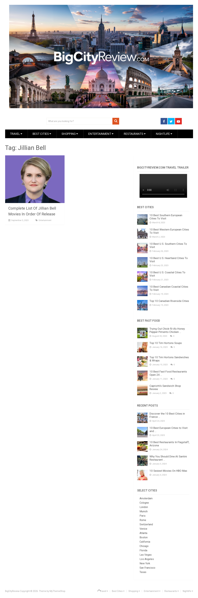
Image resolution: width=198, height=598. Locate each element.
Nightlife (164, 133)
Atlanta (143, 533)
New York (145, 563)
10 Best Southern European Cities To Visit (166, 217)
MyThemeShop (57, 591)
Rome (143, 520)
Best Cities (42, 133)
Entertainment (100, 133)
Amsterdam (146, 498)
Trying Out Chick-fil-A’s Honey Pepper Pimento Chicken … (167, 330)
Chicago (144, 546)
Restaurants (134, 133)
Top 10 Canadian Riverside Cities (169, 301)
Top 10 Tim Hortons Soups (166, 343)
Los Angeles (147, 559)
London (144, 507)
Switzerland (146, 524)
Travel (16, 133)
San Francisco (147, 567)
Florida (143, 550)
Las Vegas (146, 554)
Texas (143, 572)
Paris (142, 515)
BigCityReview (12, 591)
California (145, 541)
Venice (143, 528)
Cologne (144, 502)
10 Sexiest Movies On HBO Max (168, 470)
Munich (144, 511)
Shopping (70, 133)
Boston (144, 537)
